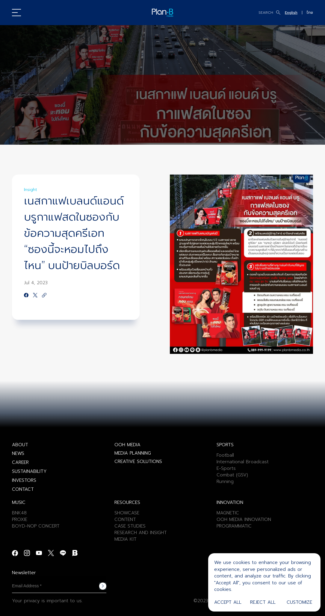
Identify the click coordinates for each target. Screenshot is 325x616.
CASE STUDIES (130, 526)
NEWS (18, 453)
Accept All (227, 602)
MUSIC (18, 502)
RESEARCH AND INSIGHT (140, 532)
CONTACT (23, 489)
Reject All (263, 602)
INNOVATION (230, 502)
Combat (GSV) (232, 475)
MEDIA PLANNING (132, 453)
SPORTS (225, 444)
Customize (299, 602)
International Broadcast (243, 461)
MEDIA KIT (125, 539)
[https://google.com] (44, 295)
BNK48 (19, 513)
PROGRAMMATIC (234, 526)
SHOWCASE (126, 513)
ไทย (310, 12)
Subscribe (102, 586)
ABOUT (20, 444)
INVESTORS (24, 480)
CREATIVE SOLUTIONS (138, 461)
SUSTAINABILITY (29, 471)
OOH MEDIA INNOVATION (244, 519)
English (291, 12)
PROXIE (19, 519)
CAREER (20, 462)
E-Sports (226, 468)
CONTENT (125, 519)
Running (225, 481)
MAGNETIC (228, 513)
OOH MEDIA (127, 444)
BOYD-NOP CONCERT (36, 526)
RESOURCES (127, 502)
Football (225, 455)
